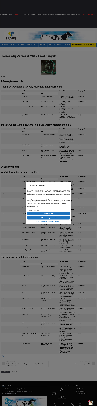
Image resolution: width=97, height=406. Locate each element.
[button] (48, 217)
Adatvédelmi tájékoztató (32, 206)
